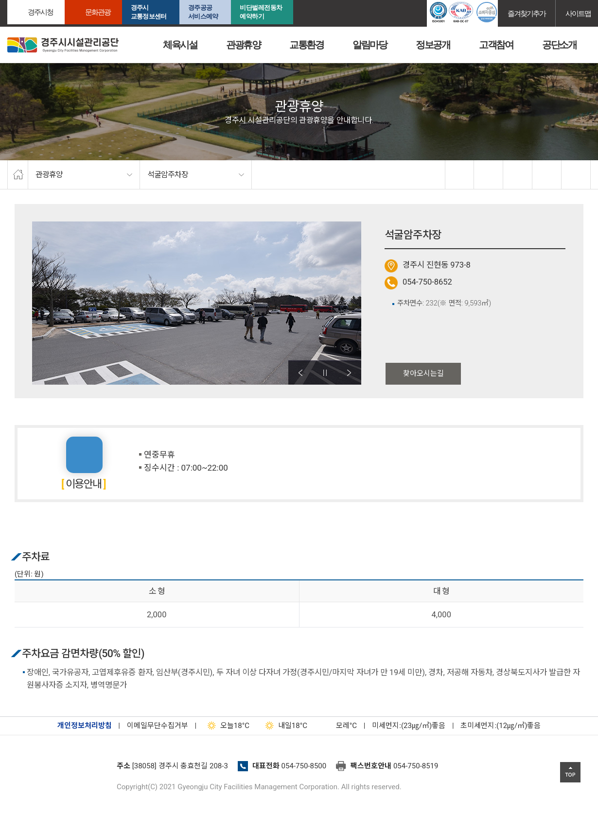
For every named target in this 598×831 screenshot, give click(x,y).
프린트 (576, 174)
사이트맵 (578, 13)
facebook (460, 174)
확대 (517, 174)
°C (338, 725)
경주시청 (40, 12)
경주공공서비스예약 (203, 12)
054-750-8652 (427, 282)
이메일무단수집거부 (157, 725)
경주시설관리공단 (58, 769)
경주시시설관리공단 (63, 45)
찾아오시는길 (423, 373)
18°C (226, 725)
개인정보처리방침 (84, 725)
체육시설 (180, 44)
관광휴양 (243, 44)
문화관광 (97, 12)
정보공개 (433, 44)
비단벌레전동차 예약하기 (261, 12)
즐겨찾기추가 (526, 13)
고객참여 (496, 44)
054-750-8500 (304, 766)
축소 (547, 174)
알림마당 (369, 44)
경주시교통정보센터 (148, 12)
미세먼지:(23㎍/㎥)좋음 (408, 725)
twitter (488, 174)
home (18, 174)
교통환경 (306, 44)
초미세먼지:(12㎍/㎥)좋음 (500, 725)
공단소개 (559, 44)
